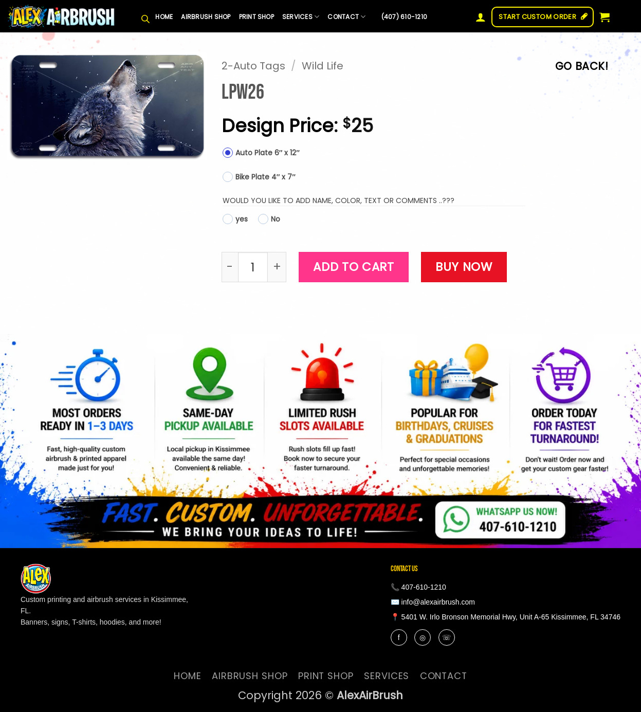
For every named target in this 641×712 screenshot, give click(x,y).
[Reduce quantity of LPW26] (230, 267)
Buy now (463, 267)
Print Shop (256, 16)
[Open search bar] (145, 17)
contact (346, 17)
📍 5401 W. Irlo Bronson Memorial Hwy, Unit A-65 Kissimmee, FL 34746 (505, 617)
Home (164, 16)
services (300, 17)
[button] (480, 17)
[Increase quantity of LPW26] (277, 267)
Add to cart (353, 267)
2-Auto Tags (253, 66)
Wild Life (322, 66)
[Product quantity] (253, 267)
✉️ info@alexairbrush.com (433, 602)
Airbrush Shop (205, 16)
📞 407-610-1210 (418, 587)
